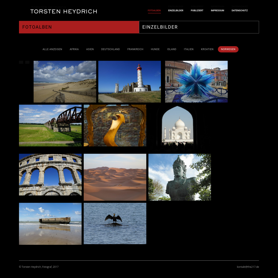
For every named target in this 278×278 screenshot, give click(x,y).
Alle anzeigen (52, 49)
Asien (90, 49)
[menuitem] (154, 10)
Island (171, 49)
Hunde (155, 49)
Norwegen (228, 49)
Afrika (74, 49)
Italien (188, 49)
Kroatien (207, 49)
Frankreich (135, 49)
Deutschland (110, 49)
